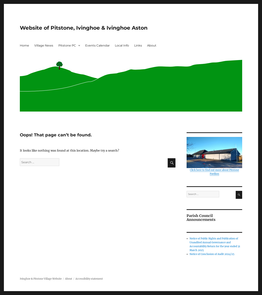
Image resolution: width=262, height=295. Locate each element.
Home (24, 45)
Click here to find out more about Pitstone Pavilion (214, 156)
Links (138, 45)
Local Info (122, 45)
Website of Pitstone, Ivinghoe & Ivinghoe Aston (83, 28)
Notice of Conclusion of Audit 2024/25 (212, 254)
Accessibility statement (89, 278)
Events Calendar (97, 45)
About (151, 45)
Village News (43, 45)
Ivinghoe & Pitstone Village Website (41, 278)
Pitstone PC (67, 45)
